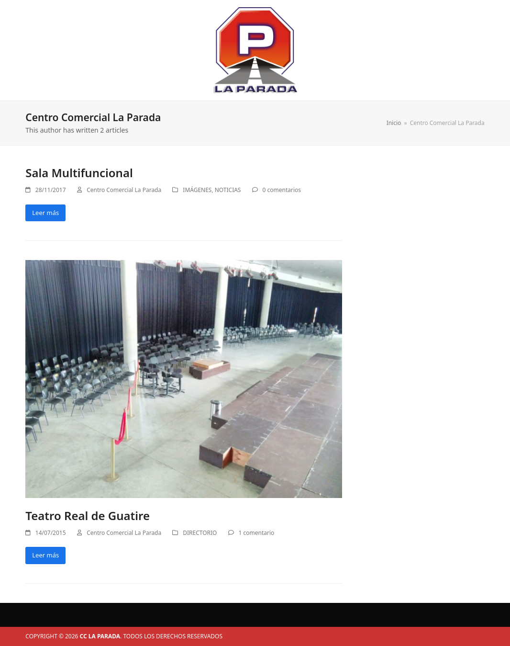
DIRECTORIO (200, 533)
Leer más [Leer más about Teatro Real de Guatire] (45, 555)
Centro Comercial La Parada (124, 190)
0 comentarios (282, 190)
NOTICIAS (228, 190)
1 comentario (257, 533)
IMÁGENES (197, 190)
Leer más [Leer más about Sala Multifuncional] (45, 212)
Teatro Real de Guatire (87, 515)
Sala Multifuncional (79, 173)
